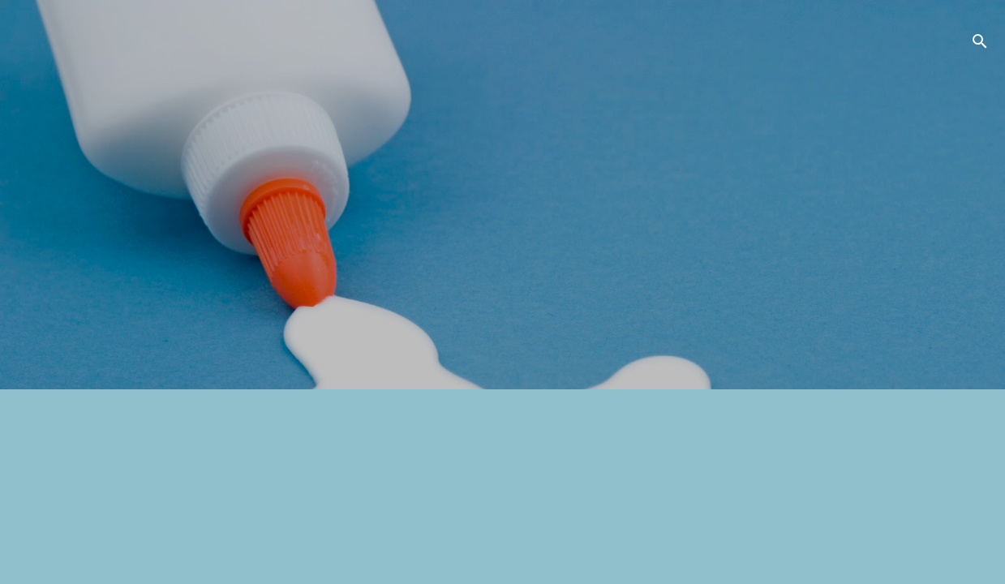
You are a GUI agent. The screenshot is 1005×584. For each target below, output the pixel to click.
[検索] (980, 44)
